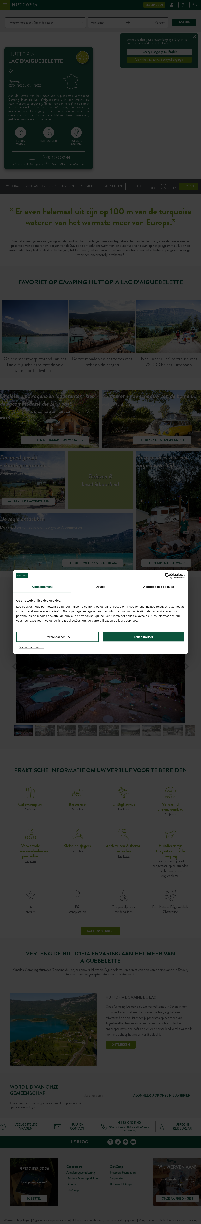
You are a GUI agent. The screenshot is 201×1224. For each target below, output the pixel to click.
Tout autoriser (143, 636)
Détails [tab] (100, 586)
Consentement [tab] (42, 586)
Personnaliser (58, 636)
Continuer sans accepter (31, 647)
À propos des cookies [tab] (158, 586)
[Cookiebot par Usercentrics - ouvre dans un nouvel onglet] (168, 576)
